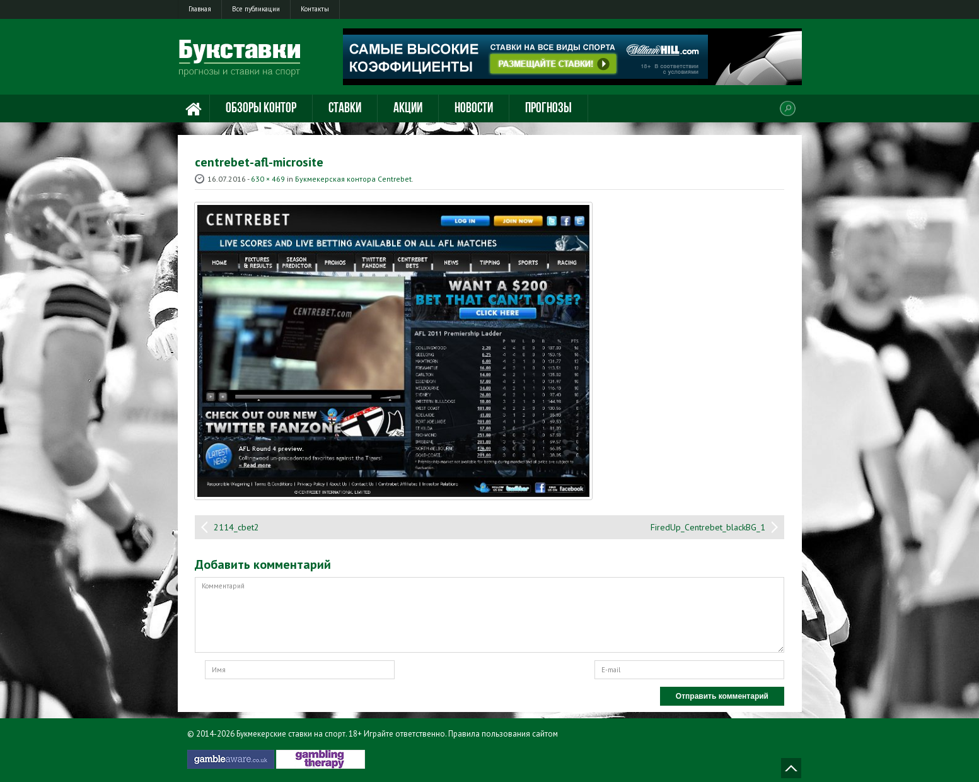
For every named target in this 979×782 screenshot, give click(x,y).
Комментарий (489, 615)
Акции (407, 109)
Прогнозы (548, 109)
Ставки (344, 109)
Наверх (791, 768)
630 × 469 (268, 179)
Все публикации (256, 8)
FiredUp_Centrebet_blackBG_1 (708, 527)
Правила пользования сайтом (503, 733)
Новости (474, 109)
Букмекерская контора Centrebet (353, 179)
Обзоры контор (261, 109)
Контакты (315, 8)
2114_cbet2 (236, 527)
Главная (199, 8)
